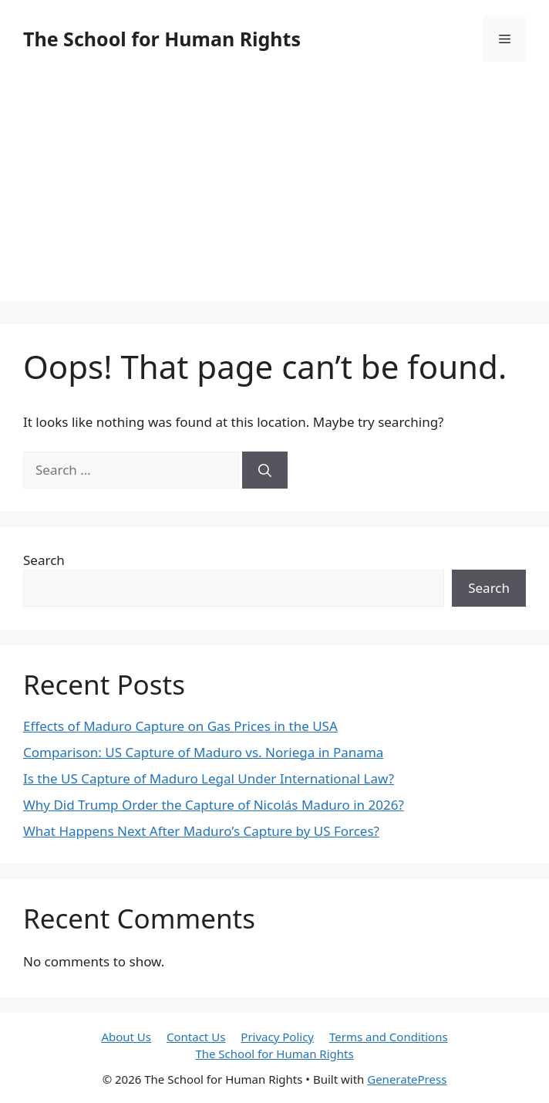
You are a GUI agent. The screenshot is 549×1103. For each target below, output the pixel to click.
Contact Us (196, 1036)
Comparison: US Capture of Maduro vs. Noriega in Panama (203, 752)
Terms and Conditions (388, 1036)
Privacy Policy (277, 1036)
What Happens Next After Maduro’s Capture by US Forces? (201, 831)
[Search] (265, 470)
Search (44, 560)
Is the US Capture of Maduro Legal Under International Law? (208, 778)
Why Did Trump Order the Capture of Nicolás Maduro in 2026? (213, 805)
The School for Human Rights (162, 38)
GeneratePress (406, 1079)
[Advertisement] (274, 193)
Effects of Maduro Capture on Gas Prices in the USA (180, 726)
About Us (126, 1036)
